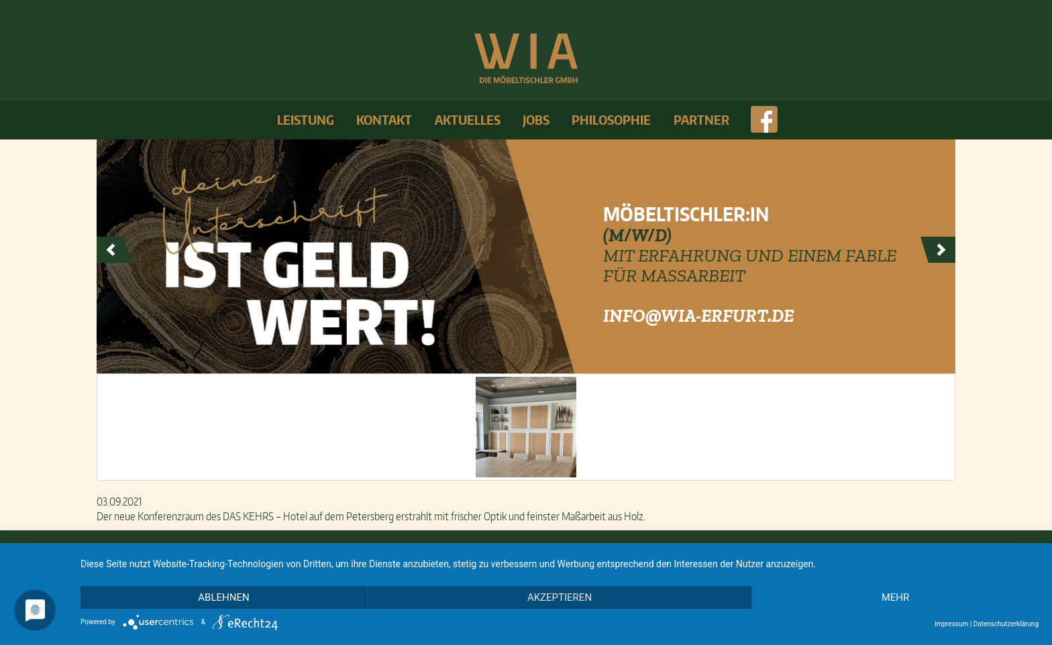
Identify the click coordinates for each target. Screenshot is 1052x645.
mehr (896, 597)
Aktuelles (468, 119)
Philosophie (611, 119)
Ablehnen (223, 597)
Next (937, 250)
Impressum (951, 624)
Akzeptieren (559, 597)
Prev (114, 250)
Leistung (305, 119)
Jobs (536, 119)
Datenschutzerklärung (1006, 624)
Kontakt (384, 119)
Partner (701, 119)
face (763, 120)
